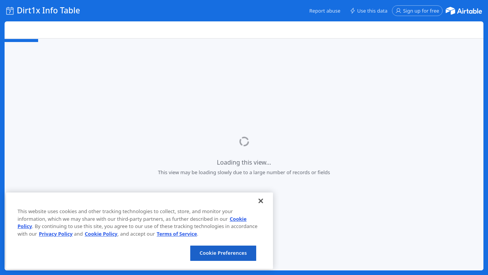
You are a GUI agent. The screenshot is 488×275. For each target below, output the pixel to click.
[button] (325, 10)
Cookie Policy (101, 233)
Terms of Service (177, 233)
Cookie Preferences (223, 252)
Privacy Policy (56, 233)
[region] (139, 230)
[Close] (260, 200)
